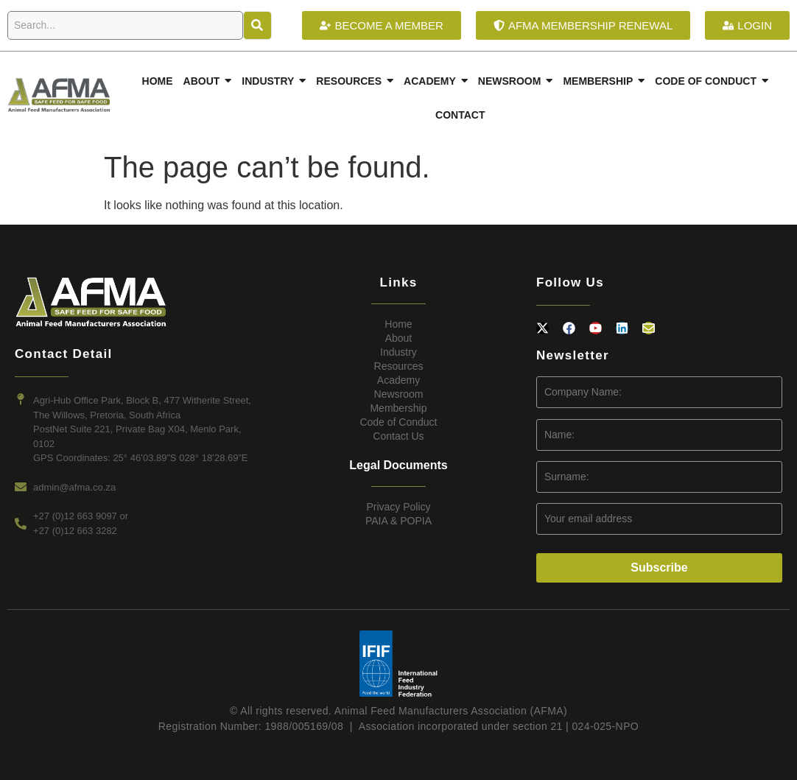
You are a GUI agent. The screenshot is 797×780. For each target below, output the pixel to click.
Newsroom (399, 394)
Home (398, 324)
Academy (398, 380)
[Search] (125, 25)
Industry (398, 352)
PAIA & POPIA (398, 521)
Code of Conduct (398, 422)
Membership (398, 408)
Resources (399, 366)
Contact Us (398, 436)
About (398, 338)
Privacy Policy (398, 507)
